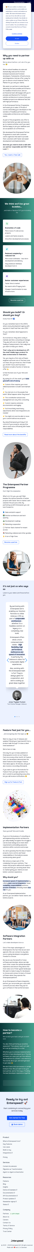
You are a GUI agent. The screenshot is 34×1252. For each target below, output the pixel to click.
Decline (17, 43)
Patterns (6, 1181)
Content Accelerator (10, 1166)
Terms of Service (9, 1226)
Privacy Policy (7, 1228)
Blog (4, 1184)
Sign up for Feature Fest (13, 782)
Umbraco (24, 704)
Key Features (7, 1144)
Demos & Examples (10, 1190)
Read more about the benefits (15, 435)
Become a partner (17, 300)
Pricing (5, 1157)
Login (29, 2)
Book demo (17, 1124)
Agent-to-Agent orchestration (13, 1172)
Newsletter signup (10, 1202)
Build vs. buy (7, 1150)
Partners (11, 1213)
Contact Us (7, 1223)
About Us (6, 1217)
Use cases (6, 1147)
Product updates (9, 1199)
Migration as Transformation (12, 1169)
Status (6, 1204)
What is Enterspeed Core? (12, 1141)
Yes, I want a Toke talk (12, 155)
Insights (5, 1187)
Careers (5, 1220)
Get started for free (17, 1118)
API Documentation (10, 1196)
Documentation (19, 2)
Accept (17, 38)
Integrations (8, 1153)
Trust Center (7, 1231)
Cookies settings (17, 33)
